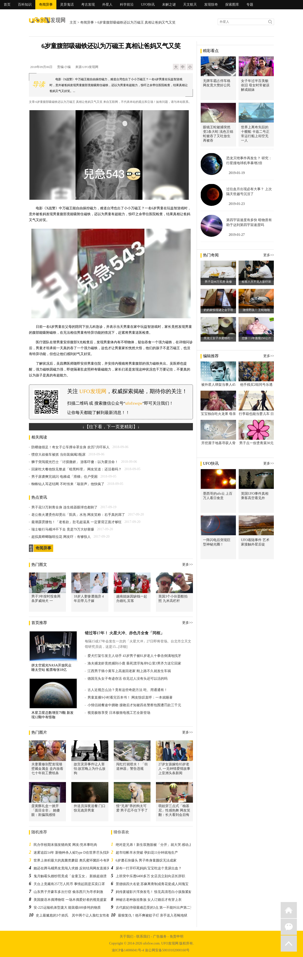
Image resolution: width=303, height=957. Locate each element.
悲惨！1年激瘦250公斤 (256, 338)
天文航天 (190, 4)
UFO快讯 (148, 4)
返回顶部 (289, 943)
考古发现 (88, 4)
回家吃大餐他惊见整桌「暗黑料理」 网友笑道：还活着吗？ (76, 469)
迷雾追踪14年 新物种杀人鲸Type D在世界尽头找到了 (73, 852)
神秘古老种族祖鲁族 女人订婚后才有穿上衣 (149, 900)
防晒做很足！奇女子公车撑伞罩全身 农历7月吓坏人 (70, 447)
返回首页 (289, 910)
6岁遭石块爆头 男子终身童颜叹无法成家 (146, 860)
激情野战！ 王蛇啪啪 (256, 310)
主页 (73, 22)
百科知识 (25, 4)
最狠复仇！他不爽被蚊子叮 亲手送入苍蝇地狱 (153, 915)
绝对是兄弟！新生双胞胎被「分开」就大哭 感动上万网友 (159, 845)
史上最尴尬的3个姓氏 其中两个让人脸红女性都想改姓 (78, 915)
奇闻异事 (46, 4)
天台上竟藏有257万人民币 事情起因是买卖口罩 (69, 884)
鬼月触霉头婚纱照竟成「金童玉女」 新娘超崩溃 (70, 876)
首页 (7, 4)
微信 (289, 927)
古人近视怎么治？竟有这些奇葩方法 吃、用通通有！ (127, 690)
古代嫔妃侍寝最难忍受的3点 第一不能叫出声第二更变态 (158, 907)
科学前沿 (127, 4)
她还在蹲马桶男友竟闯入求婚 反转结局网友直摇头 (72, 868)
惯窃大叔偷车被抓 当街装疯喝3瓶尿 (58, 454)
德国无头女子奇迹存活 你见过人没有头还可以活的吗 (127, 678)
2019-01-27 (237, 235)
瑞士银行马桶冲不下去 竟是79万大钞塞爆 (62, 529)
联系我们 (143, 936)
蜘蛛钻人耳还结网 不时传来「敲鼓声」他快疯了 (67, 484)
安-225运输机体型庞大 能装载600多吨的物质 (67, 907)
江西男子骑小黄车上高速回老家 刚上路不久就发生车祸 (129, 671)
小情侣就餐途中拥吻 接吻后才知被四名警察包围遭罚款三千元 (134, 705)
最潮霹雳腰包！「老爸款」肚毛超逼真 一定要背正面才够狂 (76, 522)
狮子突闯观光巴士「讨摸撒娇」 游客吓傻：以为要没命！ (74, 462)
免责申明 (176, 936)
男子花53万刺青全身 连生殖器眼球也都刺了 (64, 507)
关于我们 (126, 936)
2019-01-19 (237, 173)
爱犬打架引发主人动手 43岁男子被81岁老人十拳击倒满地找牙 (134, 656)
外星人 (107, 4)
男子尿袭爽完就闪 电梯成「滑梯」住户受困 (64, 476)
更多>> (187, 564)
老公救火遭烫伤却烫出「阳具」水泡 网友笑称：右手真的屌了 (78, 515)
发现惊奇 (211, 4)
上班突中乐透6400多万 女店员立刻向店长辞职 (150, 876)
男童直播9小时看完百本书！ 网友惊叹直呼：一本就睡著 (130, 697)
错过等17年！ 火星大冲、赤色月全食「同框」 (124, 633)
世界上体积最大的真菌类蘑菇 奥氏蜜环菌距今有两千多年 (77, 860)
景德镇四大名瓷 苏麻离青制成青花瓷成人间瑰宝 (152, 884)
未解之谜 (169, 4)
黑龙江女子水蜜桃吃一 (218, 338)
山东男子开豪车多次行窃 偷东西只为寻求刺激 (68, 892)
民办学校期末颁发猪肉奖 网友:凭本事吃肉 (65, 845)
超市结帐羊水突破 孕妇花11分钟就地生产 (147, 852)
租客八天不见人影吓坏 (256, 281)
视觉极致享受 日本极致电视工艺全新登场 (119, 713)
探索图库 (232, 4)
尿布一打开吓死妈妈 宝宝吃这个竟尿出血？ (149, 868)
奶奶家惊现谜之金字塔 (218, 310)
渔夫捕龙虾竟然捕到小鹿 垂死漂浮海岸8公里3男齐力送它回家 (134, 663)
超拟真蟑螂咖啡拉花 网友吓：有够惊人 (61, 537)
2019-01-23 (237, 204)
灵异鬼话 (67, 4)
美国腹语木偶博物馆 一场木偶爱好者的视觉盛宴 (70, 900)
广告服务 (160, 936)
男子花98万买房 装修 (218, 281)
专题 (249, 4)
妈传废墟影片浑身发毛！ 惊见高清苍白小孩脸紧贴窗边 (157, 892)
